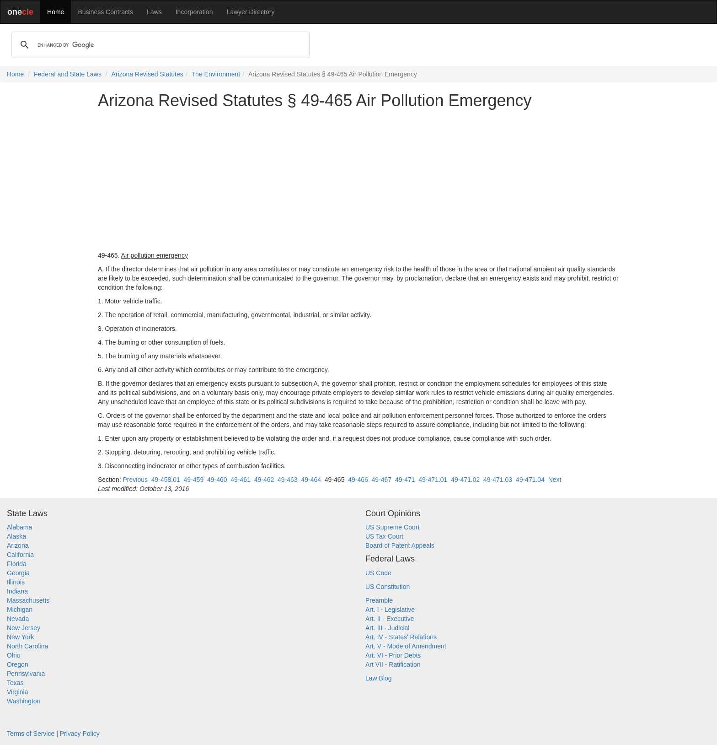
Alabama (19, 527)
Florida (17, 563)
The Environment (216, 74)
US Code (378, 573)
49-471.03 (497, 479)
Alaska (16, 536)
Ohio (14, 655)
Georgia (18, 573)
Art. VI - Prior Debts (393, 655)
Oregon (17, 664)
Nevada (18, 618)
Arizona (17, 545)
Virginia (17, 692)
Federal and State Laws (68, 74)
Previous (135, 479)
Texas (15, 682)
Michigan (19, 609)
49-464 (311, 479)
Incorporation (194, 12)
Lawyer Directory (250, 12)
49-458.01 (165, 479)
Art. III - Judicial (387, 628)
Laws (154, 12)
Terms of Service (30, 733)
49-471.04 (530, 479)
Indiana (17, 591)
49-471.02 (465, 479)
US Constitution (387, 586)
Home (55, 12)
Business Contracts (105, 12)
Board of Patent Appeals (399, 545)
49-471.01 (432, 479)
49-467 (382, 479)
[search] (159, 44)
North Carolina (27, 646)
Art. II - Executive (389, 618)
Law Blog (378, 678)
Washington (23, 701)
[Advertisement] (358, 180)
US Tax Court (384, 536)
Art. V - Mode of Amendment (405, 646)
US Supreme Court (392, 527)
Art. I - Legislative (390, 609)
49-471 (405, 479)
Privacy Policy (80, 733)
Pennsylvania (26, 673)
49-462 (264, 479)
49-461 (240, 479)
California (20, 554)
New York (20, 637)
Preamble (379, 600)
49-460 (217, 479)
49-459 (194, 479)
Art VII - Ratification (393, 664)
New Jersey (23, 628)
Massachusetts (28, 600)
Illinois (16, 582)
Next (555, 479)
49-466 (358, 479)
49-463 (288, 479)
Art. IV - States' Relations (401, 637)
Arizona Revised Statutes (147, 74)
